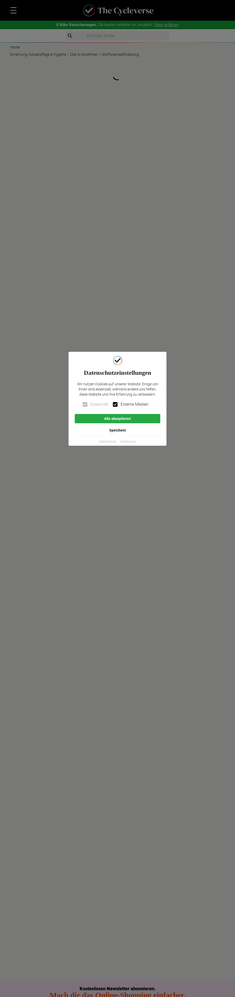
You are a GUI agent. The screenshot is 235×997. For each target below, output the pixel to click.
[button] (107, 441)
